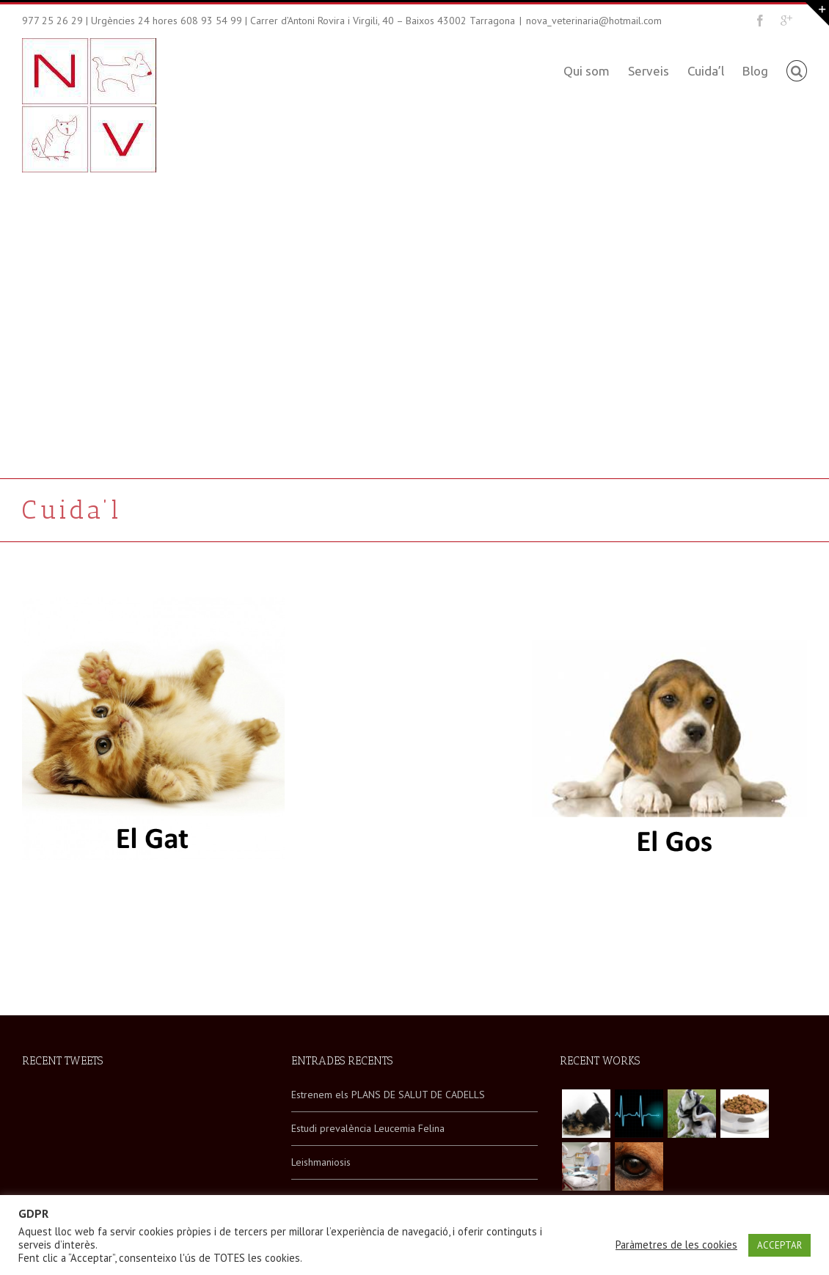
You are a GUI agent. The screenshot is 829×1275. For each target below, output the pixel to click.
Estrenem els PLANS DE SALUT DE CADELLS (388, 1094)
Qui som (586, 71)
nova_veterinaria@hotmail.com (594, 20)
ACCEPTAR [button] (779, 1245)
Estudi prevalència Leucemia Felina (368, 1128)
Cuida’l (705, 71)
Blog (755, 71)
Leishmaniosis (321, 1162)
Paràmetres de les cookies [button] (676, 1245)
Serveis (648, 71)
